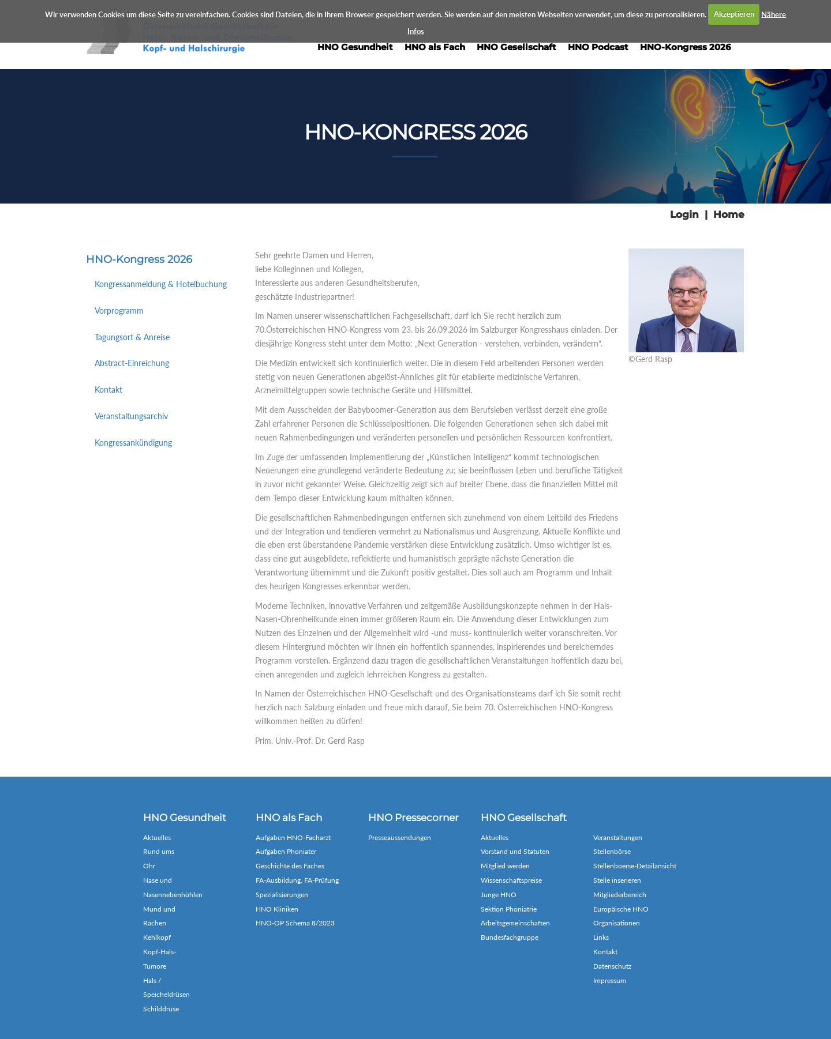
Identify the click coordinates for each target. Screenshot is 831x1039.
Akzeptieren (734, 13)
